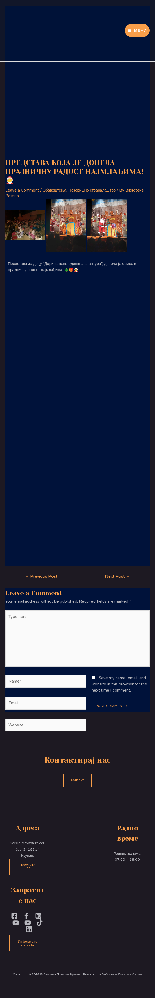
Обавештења (54, 190)
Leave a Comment (22, 190)
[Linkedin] (29, 929)
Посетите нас (28, 866)
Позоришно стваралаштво (92, 190)
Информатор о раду (27, 943)
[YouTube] (27, 922)
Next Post (117, 576)
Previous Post (41, 576)
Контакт (77, 780)
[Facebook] (14, 916)
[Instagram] (38, 916)
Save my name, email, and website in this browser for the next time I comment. (119, 684)
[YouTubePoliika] (15, 922)
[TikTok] (39, 922)
